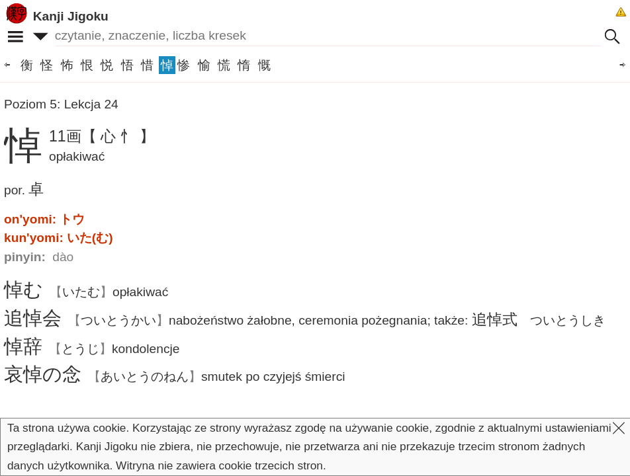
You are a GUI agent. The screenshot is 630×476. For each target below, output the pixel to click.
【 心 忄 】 (118, 136)
